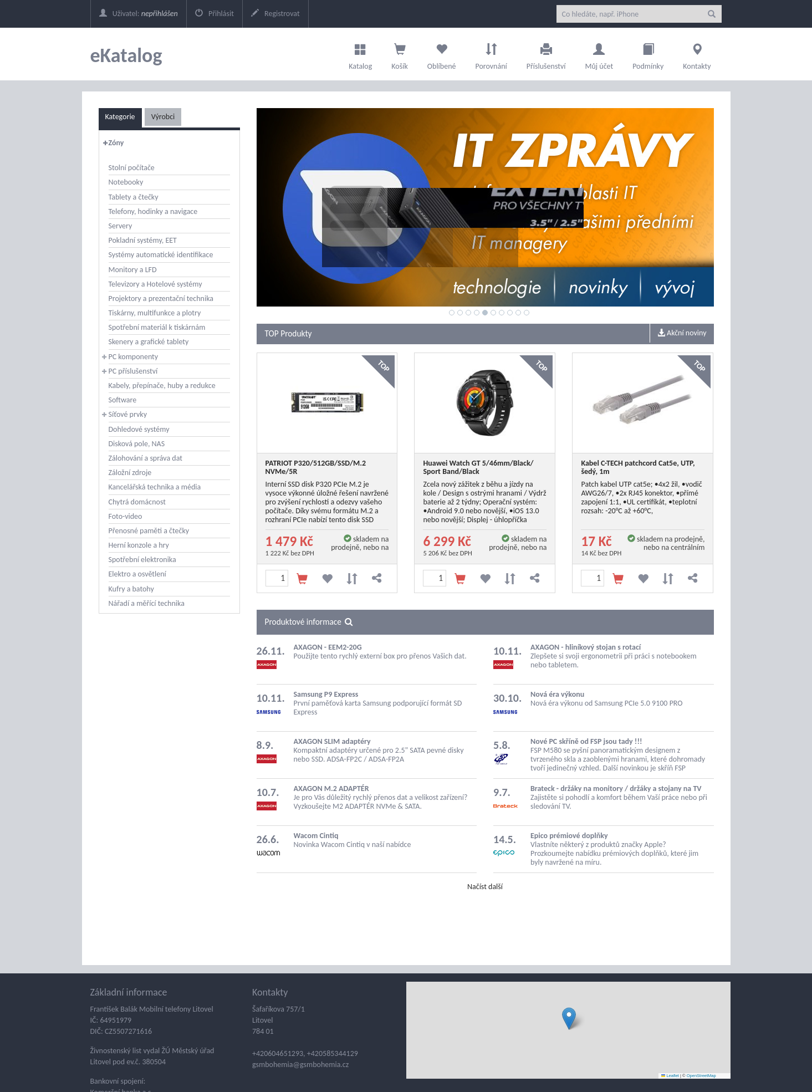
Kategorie (120, 116)
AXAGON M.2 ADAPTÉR (331, 788)
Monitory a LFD (133, 269)
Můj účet (599, 54)
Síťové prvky (128, 414)
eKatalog (126, 55)
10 (526, 312)
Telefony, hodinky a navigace (153, 211)
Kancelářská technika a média (155, 487)
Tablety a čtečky (134, 197)
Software (123, 400)
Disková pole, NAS (137, 443)
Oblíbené (441, 54)
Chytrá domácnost (137, 502)
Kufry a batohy (131, 589)
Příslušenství (546, 54)
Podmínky (647, 54)
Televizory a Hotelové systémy (155, 284)
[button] (569, 1018)
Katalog (360, 54)
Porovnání (491, 54)
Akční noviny (682, 333)
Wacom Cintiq (316, 835)
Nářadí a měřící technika (147, 603)
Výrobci (163, 116)
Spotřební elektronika (142, 559)
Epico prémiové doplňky (569, 835)
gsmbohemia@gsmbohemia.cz (300, 1064)
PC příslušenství (133, 371)
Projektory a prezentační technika (161, 298)
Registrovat (275, 13)
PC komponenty (134, 356)
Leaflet (670, 1075)
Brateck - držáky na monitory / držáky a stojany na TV (616, 788)
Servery (120, 226)
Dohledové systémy (139, 429)
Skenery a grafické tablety (149, 341)
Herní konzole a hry (139, 545)
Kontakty (697, 54)
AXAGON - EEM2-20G (328, 647)
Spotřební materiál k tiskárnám (157, 327)
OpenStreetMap (701, 1075)
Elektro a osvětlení (137, 574)
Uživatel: (138, 13)
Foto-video (125, 516)
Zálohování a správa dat (145, 458)
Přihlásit (214, 13)
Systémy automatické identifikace (161, 254)
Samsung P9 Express (326, 694)
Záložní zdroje (130, 472)
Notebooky (126, 182)
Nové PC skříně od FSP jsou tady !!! (586, 741)
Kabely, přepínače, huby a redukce (162, 385)
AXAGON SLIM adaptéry (332, 741)
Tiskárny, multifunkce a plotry (155, 313)
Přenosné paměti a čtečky (149, 530)
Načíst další (485, 886)
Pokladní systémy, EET (143, 240)
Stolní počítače (132, 167)
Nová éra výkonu (557, 694)
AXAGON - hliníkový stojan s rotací (585, 647)
